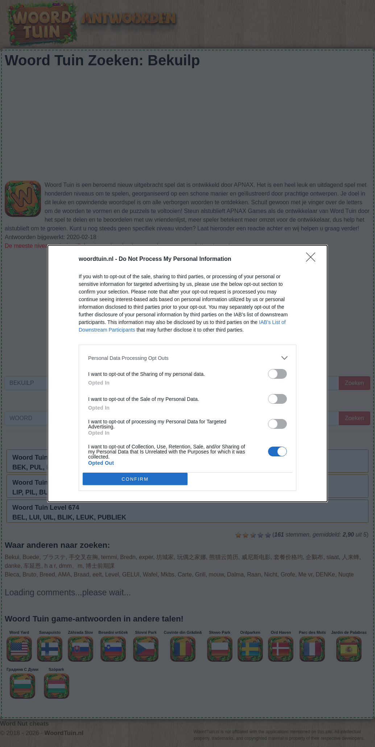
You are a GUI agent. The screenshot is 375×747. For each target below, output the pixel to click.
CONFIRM (135, 478)
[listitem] (187, 358)
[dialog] (187, 373)
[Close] (313, 259)
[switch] (277, 374)
